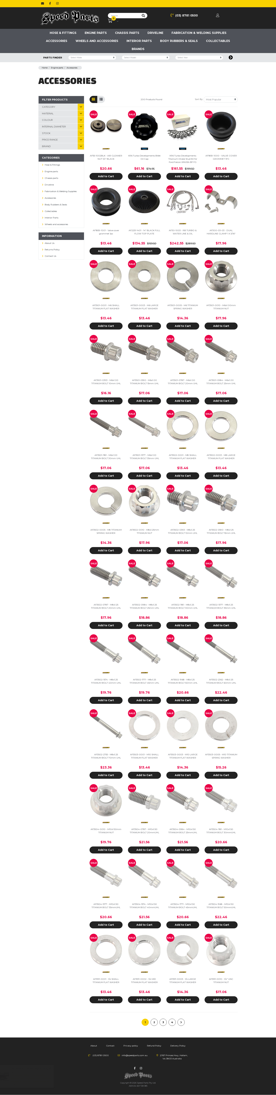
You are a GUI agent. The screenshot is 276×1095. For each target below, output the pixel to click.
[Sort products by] (220, 99)
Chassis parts (127, 33)
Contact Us (50, 256)
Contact (110, 1045)
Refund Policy (154, 1045)
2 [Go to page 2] (154, 1022)
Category (48, 106)
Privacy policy (130, 1045)
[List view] (101, 99)
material (47, 113)
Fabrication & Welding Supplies (199, 33)
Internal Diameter (54, 126)
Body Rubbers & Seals (179, 41)
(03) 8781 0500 (184, 15)
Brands (138, 49)
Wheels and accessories (97, 41)
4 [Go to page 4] (172, 1022)
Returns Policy (52, 249)
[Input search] (124, 15)
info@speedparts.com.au (135, 1055)
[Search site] (143, 15)
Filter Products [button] (55, 99)
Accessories (56, 41)
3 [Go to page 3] (163, 1022)
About (93, 1045)
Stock (46, 133)
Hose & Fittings (63, 33)
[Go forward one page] (181, 1022)
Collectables (218, 41)
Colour (47, 119)
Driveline (155, 33)
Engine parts (96, 33)
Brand (46, 146)
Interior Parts (139, 41)
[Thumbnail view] (93, 99)
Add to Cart (106, 176)
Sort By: (199, 99)
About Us (49, 243)
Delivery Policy (178, 1045)
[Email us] (42, 3)
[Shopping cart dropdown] (113, 21)
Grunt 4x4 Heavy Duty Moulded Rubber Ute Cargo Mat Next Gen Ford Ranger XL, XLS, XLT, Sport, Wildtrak (34, 1078)
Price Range (50, 139)
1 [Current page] (145, 1022)
